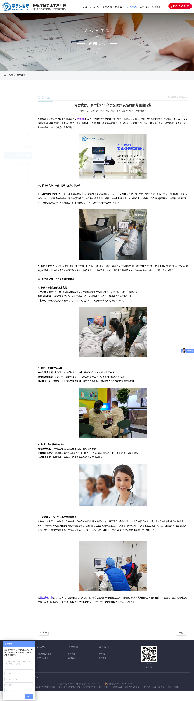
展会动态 (25, 121)
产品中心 (94, 7)
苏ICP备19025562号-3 (86, 684)
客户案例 (107, 7)
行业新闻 (24, 112)
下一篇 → (181, 632)
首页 (84, 7)
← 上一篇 (44, 632)
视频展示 (119, 7)
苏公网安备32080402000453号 (112, 683)
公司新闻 (25, 104)
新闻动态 (132, 7)
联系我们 (156, 7)
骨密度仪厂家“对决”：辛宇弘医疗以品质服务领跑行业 (112, 105)
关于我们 (144, 7)
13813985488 (180, 6)
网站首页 (171, 93)
